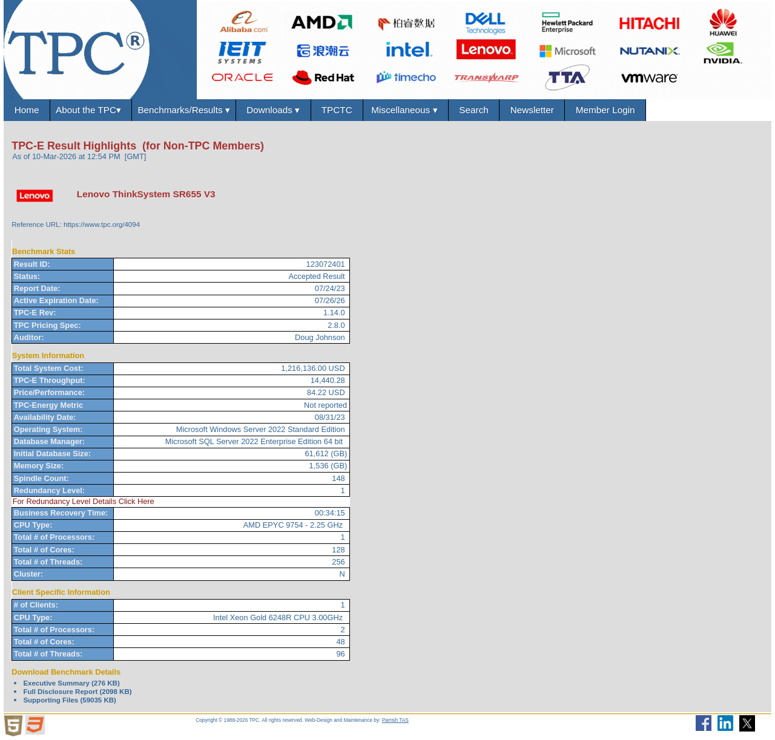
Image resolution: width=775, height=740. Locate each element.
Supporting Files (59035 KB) (69, 700)
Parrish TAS (395, 720)
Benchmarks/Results (184, 110)
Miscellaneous (407, 110)
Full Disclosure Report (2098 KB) (77, 691)
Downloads (274, 110)
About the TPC (91, 110)
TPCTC (338, 110)
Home (26, 110)
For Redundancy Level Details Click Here (83, 501)
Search (476, 110)
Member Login (607, 110)
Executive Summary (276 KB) (71, 683)
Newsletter (534, 110)
